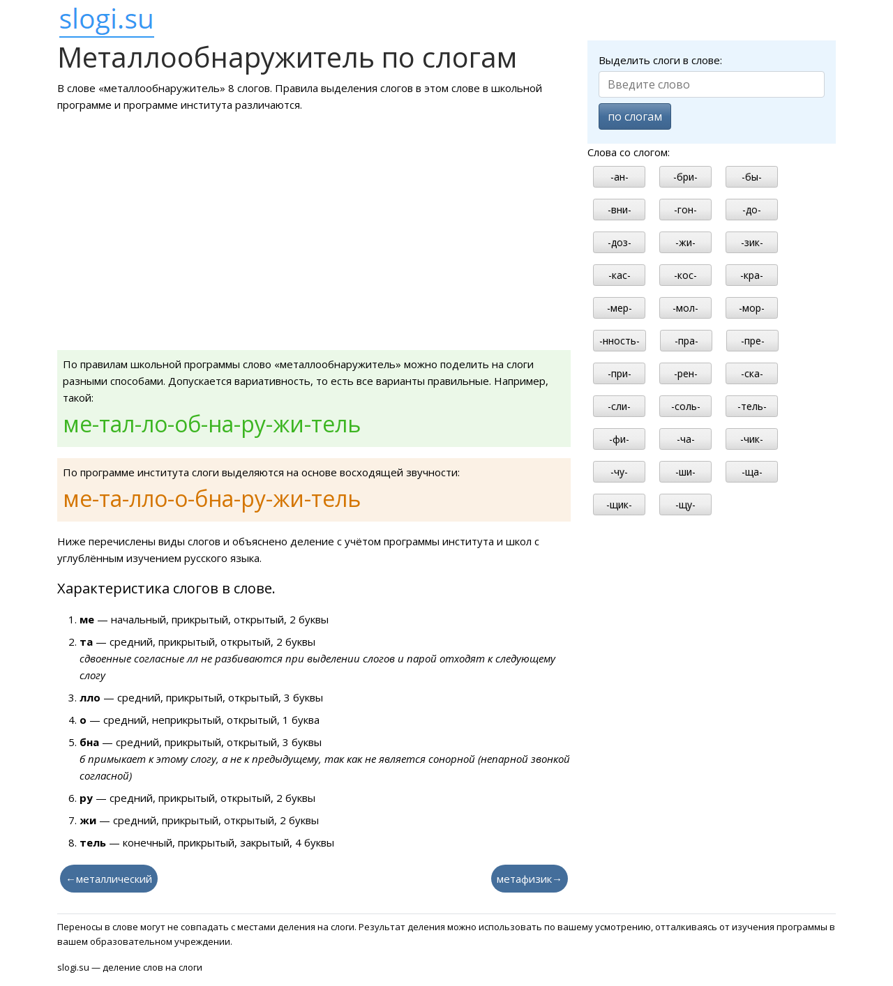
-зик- (752, 242)
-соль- (685, 406)
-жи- (685, 242)
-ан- (619, 176)
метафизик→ (529, 879)
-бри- (685, 176)
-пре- (753, 340)
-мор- (752, 307)
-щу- (685, 504)
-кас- (619, 275)
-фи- (619, 439)
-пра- (686, 340)
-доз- (619, 242)
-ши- (685, 471)
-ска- (752, 373)
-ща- (752, 471)
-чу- (619, 471)
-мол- (685, 307)
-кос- (685, 275)
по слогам (635, 116)
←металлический (109, 879)
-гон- (685, 209)
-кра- (751, 275)
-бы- (752, 176)
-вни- (619, 209)
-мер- (619, 307)
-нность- (619, 340)
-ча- (686, 439)
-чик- (751, 439)
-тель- (752, 406)
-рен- (686, 373)
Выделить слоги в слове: (660, 60)
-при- (619, 373)
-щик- (619, 504)
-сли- (619, 406)
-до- (751, 209)
